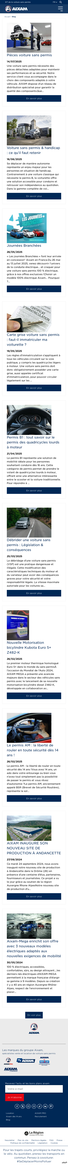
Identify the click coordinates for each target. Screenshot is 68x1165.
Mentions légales (38, 1140)
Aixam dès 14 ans (14, 1116)
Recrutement (41, 1116)
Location (10, 1113)
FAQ (51, 1140)
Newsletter (10, 1140)
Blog (8, 1120)
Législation (43, 1143)
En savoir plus (34, 98)
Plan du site (23, 1140)
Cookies (54, 1143)
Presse (59, 1140)
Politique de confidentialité (22, 1143)
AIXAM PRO (40, 1113)
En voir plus (34, 1015)
